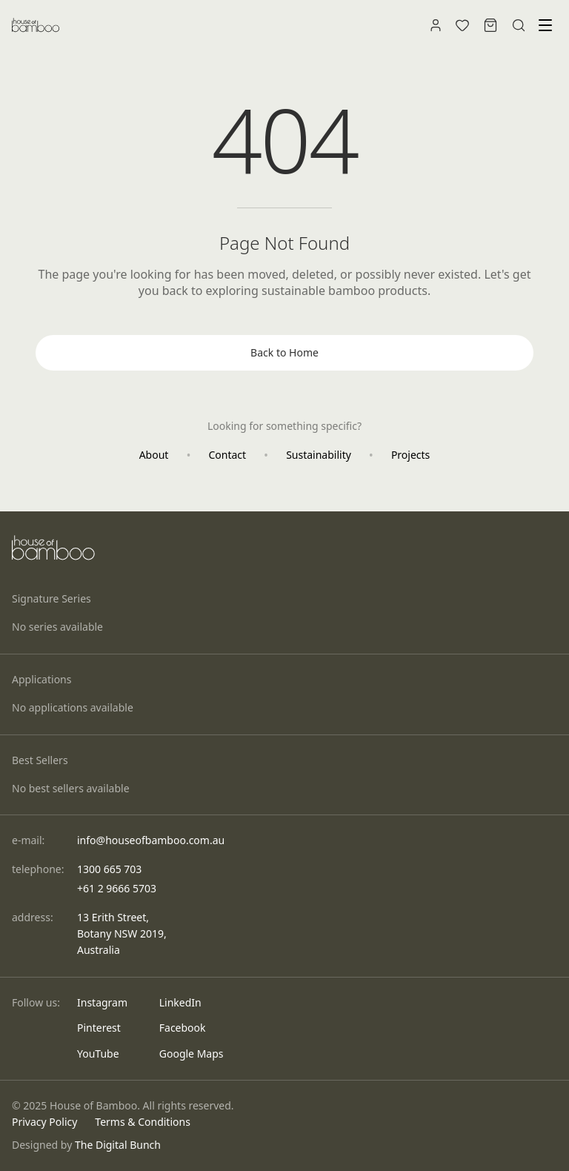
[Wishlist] (462, 25)
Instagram (102, 1002)
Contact (227, 455)
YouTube (98, 1053)
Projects (410, 455)
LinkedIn (180, 1002)
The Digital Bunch (118, 1145)
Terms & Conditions (142, 1122)
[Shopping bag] (490, 25)
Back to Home (284, 352)
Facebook (182, 1028)
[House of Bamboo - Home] (35, 25)
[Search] (518, 25)
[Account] (435, 25)
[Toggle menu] (545, 25)
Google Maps (191, 1053)
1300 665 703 (109, 869)
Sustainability (318, 455)
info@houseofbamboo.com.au (150, 840)
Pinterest (99, 1028)
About (154, 455)
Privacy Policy (44, 1122)
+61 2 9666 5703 (116, 888)
